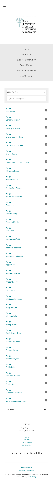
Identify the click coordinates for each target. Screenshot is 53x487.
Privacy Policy (26, 468)
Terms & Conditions (26, 471)
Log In (26, 437)
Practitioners (26, 65)
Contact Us (26, 445)
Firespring (32, 477)
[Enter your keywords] (26, 98)
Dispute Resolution (26, 59)
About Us (26, 54)
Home (26, 49)
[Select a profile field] (26, 92)
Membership (26, 75)
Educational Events (26, 70)
